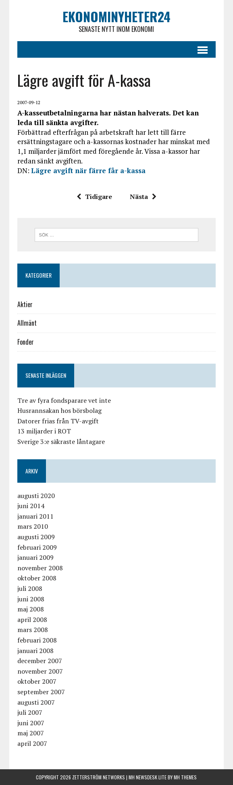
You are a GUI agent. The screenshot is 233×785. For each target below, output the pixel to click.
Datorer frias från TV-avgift (58, 421)
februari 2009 (37, 547)
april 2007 (32, 743)
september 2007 (41, 691)
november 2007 (40, 671)
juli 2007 (29, 712)
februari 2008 (37, 640)
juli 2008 (29, 588)
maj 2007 (30, 732)
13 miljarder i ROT (44, 431)
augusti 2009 (36, 536)
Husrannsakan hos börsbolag (59, 410)
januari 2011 (35, 516)
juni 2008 (30, 599)
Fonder (25, 342)
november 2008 (40, 567)
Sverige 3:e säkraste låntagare (61, 441)
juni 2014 (30, 505)
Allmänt (27, 323)
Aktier (25, 304)
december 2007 (39, 660)
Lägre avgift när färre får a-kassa (88, 170)
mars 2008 (32, 629)
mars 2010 (32, 526)
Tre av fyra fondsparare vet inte (64, 400)
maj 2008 (30, 609)
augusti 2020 (36, 495)
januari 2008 (35, 650)
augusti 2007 (36, 702)
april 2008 (32, 619)
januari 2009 (35, 557)
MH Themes (185, 777)
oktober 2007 (36, 681)
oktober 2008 (36, 578)
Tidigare (94, 196)
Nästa (143, 196)
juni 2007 (30, 722)
